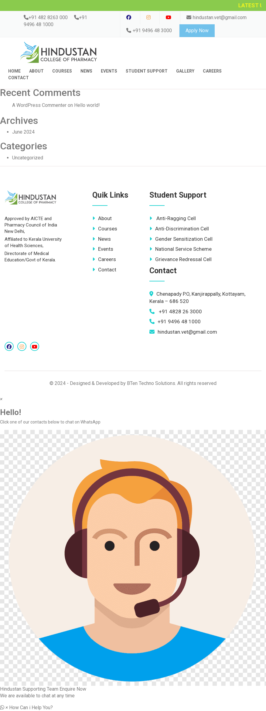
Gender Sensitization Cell (181, 239)
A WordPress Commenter (39, 105)
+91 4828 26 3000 (175, 311)
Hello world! (87, 105)
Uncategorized (27, 158)
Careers (212, 71)
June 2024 (23, 132)
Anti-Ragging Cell (172, 218)
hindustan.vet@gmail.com (216, 17)
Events (109, 71)
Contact (104, 270)
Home (14, 71)
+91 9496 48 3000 (149, 30)
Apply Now (197, 30)
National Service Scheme (180, 249)
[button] (133, 561)
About (36, 71)
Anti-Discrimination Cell (179, 229)
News (86, 71)
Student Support (147, 71)
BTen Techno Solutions (151, 383)
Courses (62, 71)
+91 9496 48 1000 (175, 321)
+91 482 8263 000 (46, 17)
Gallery (185, 71)
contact (18, 77)
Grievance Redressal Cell (180, 259)
